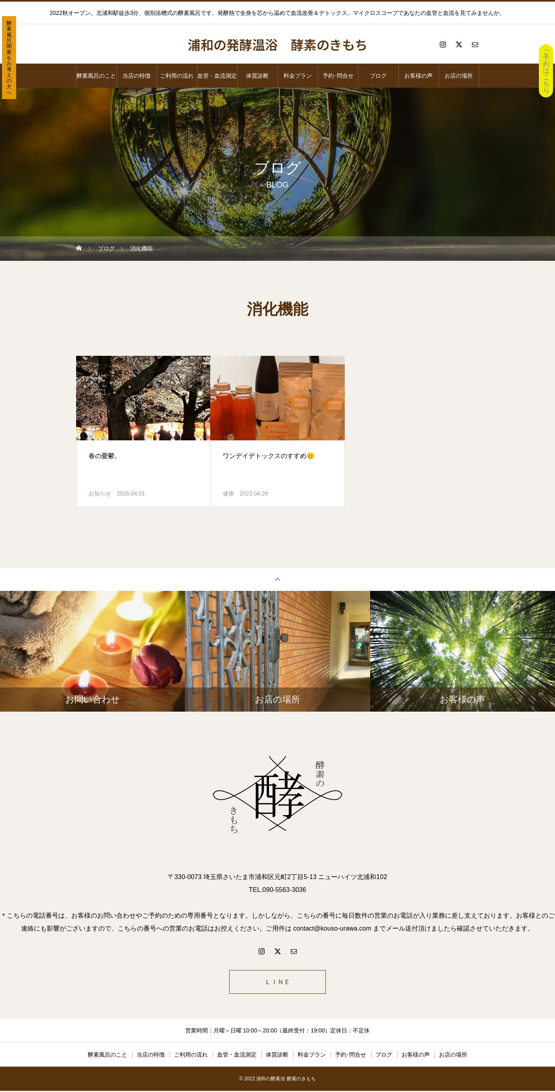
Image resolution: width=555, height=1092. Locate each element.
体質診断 (257, 75)
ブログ (378, 75)
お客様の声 (418, 75)
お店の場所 (459, 75)
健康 (228, 493)
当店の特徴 (136, 75)
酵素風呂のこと (96, 75)
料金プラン (298, 75)
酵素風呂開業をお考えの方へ (9, 57)
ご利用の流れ (177, 75)
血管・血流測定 (217, 75)
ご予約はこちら (546, 70)
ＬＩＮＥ (277, 982)
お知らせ (100, 493)
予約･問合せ (338, 75)
